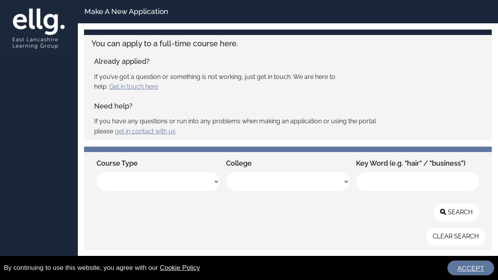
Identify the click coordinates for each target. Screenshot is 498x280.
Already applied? (122, 61)
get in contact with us (145, 131)
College (239, 163)
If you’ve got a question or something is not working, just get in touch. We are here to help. (214, 82)
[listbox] (158, 181)
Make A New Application (126, 11)
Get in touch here (133, 86)
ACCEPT (471, 268)
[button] (456, 212)
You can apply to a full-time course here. (164, 43)
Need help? (113, 106)
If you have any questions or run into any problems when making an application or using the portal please (235, 126)
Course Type (117, 163)
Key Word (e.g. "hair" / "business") (410, 163)
